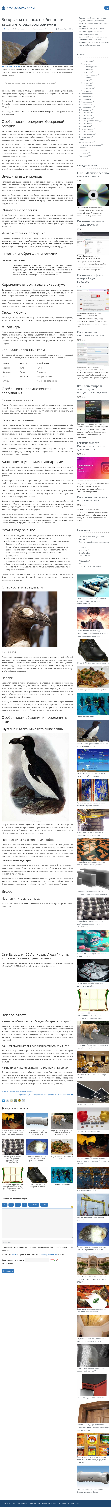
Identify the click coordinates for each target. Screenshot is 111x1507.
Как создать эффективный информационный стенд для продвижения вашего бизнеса (13, 1188)
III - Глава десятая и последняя (91, 121)
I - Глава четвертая (87, 88)
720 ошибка (84, 561)
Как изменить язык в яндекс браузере (90, 222)
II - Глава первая (86, 96)
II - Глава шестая (86, 110)
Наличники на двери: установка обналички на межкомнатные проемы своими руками (93, 1427)
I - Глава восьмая (86, 61)
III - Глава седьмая (87, 129)
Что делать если (21, 8)
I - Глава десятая (86, 72)
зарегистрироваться (48, 1255)
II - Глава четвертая (87, 107)
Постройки (84, 153)
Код (44, 1204)
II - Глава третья (85, 104)
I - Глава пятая (85, 80)
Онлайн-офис (84, 553)
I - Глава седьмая (86, 83)
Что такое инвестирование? (88, 1131)
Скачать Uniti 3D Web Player (90, 566)
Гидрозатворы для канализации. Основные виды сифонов (37, 1132)
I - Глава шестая (85, 91)
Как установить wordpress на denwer (90, 333)
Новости (7, 29)
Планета (83, 150)
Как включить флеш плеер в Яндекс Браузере (90, 278)
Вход (77, 1503)
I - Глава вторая (85, 64)
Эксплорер (83, 550)
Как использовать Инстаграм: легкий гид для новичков (91, 446)
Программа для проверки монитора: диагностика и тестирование (46, 1094)
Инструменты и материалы (91, 145)
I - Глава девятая (86, 69)
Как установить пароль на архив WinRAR (92, 498)
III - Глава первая (86, 123)
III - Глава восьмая (86, 112)
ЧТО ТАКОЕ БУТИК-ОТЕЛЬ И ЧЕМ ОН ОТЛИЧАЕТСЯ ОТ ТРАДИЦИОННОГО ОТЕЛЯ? (91, 1279)
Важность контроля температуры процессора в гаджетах (92, 389)
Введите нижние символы (13, 1260)
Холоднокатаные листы (86, 1190)
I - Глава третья (85, 85)
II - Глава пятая (85, 99)
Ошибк (82, 547)
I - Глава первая (85, 77)
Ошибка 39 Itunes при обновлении (93, 37)
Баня (81, 140)
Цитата (34, 1204)
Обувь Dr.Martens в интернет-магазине (37, 1186)
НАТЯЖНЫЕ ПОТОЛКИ (86, 1104)
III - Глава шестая (86, 137)
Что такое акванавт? (62, 1185)
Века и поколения (87, 142)
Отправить (8, 1271)
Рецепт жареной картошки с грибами (17, 1091)
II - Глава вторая (85, 94)
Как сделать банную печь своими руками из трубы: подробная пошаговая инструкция (92, 31)
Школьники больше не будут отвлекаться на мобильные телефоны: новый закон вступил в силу (93, 633)
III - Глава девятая (86, 118)
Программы (85, 156)
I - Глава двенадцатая (88, 67)
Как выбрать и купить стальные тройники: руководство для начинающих (12, 1160)
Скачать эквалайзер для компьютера (94, 542)
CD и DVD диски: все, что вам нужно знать (93, 174)
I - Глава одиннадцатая (89, 75)
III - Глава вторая (86, 115)
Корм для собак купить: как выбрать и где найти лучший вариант (61, 1132)
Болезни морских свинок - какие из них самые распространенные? (37, 1159)
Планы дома (84, 555)
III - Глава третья (86, 131)
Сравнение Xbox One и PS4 (90, 39)
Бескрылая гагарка (11, 66)
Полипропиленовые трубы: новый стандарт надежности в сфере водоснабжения (91, 601)
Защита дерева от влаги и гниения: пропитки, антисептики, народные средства (91, 1460)
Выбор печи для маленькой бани (91, 1398)
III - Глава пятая (85, 126)
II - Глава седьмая (86, 102)
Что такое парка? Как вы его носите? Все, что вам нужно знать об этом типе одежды (13, 1132)
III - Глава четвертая (87, 134)
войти (14, 1255)
